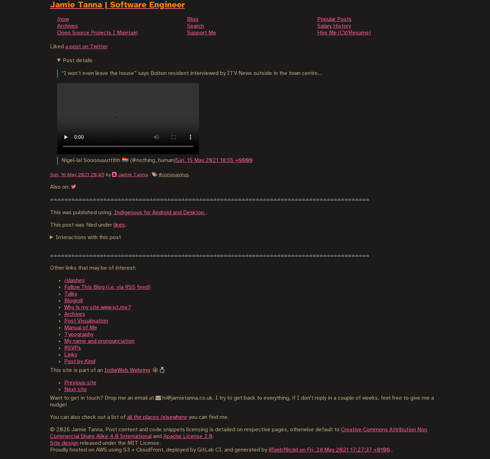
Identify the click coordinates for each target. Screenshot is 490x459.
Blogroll (73, 301)
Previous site (80, 383)
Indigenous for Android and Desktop (159, 213)
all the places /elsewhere (157, 417)
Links (70, 355)
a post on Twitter (86, 47)
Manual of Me (80, 328)
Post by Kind (79, 361)
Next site (75, 390)
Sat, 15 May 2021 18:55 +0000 (214, 160)
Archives (74, 314)
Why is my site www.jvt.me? (97, 307)
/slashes (74, 280)
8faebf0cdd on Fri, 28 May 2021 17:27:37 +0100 (329, 450)
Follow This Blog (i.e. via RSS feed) (107, 287)
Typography (78, 334)
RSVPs (72, 348)
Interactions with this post (88, 237)
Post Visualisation (86, 321)
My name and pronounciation (99, 341)
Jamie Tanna (133, 175)
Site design (64, 443)
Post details (78, 61)
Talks (70, 294)
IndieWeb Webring (127, 370)
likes (119, 225)
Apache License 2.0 (188, 436)
